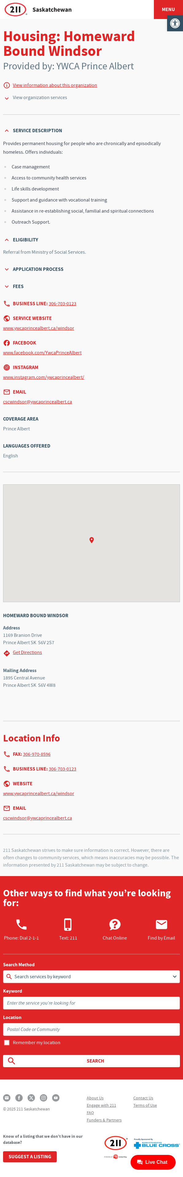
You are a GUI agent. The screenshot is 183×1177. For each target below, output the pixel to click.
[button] (175, 23)
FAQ (90, 1112)
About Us (95, 1098)
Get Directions (22, 653)
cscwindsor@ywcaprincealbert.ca (37, 402)
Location (12, 1017)
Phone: (21, 929)
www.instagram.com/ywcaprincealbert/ (43, 377)
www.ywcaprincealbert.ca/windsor (38, 328)
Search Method (19, 965)
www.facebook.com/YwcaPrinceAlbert (42, 353)
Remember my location (36, 1043)
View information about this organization (55, 85)
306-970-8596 (37, 754)
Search (55, 1061)
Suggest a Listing (30, 1156)
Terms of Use (145, 1105)
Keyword (12, 991)
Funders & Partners (104, 1120)
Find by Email (161, 929)
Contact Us (143, 1098)
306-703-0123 (62, 304)
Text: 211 (68, 929)
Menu (168, 9)
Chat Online (115, 929)
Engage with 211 (101, 1105)
